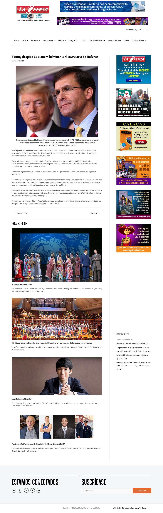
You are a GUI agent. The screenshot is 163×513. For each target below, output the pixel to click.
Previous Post (21, 213)
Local (25, 40)
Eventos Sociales (114, 40)
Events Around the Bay (22, 285)
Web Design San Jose (120, 508)
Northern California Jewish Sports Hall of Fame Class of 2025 (40, 444)
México (62, 40)
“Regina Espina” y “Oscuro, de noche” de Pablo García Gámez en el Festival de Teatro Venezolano (133, 351)
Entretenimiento (97, 40)
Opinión (84, 40)
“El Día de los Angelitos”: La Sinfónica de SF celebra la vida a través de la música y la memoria (54, 343)
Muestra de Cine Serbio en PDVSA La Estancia (133, 343)
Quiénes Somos (139, 40)
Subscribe (142, 491)
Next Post (94, 213)
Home (16, 40)
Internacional (49, 40)
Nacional (35, 40)
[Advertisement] (133, 273)
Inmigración (73, 40)
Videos (126, 40)
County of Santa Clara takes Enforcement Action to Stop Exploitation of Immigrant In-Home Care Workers (132, 369)
